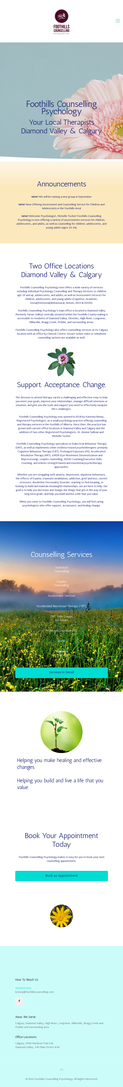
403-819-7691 (23, 988)
